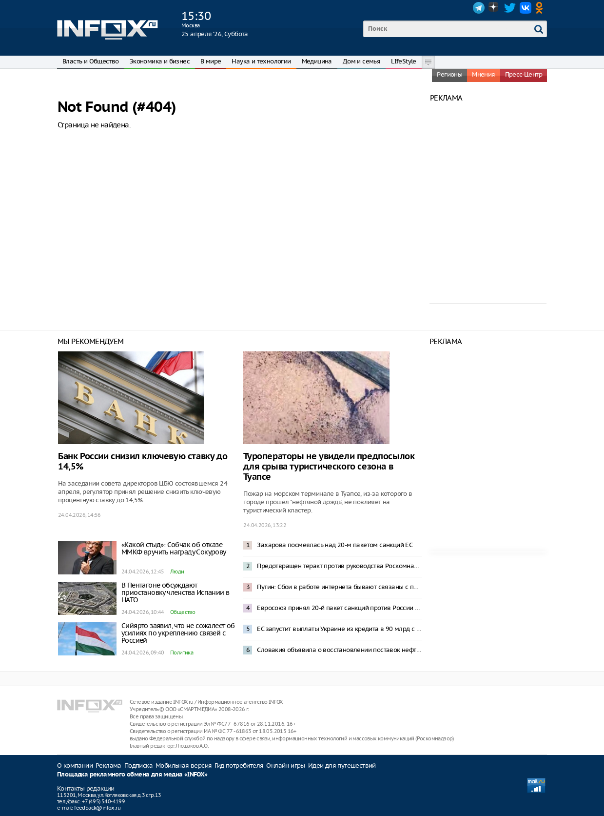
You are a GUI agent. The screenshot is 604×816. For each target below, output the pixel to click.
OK (541, 8)
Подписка (138, 765)
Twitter (510, 8)
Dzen (494, 8)
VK (525, 8)
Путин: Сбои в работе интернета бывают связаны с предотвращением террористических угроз (339, 587)
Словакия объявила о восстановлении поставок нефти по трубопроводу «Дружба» (339, 649)
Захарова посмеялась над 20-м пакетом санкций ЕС (334, 545)
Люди (177, 571)
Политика (181, 652)
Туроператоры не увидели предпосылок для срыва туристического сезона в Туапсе (328, 466)
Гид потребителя (238, 765)
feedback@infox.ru (97, 807)
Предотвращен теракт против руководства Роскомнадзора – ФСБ (339, 566)
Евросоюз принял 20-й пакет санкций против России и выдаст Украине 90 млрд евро (339, 608)
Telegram (479, 8)
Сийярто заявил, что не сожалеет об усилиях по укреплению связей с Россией (178, 633)
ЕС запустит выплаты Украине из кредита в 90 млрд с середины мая (339, 628)
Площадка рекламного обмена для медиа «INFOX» (132, 774)
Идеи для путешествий (342, 765)
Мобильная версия (184, 765)
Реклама (108, 765)
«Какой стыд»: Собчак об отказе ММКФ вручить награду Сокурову (173, 548)
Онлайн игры (285, 765)
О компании (75, 765)
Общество (182, 612)
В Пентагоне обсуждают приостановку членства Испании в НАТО (175, 592)
